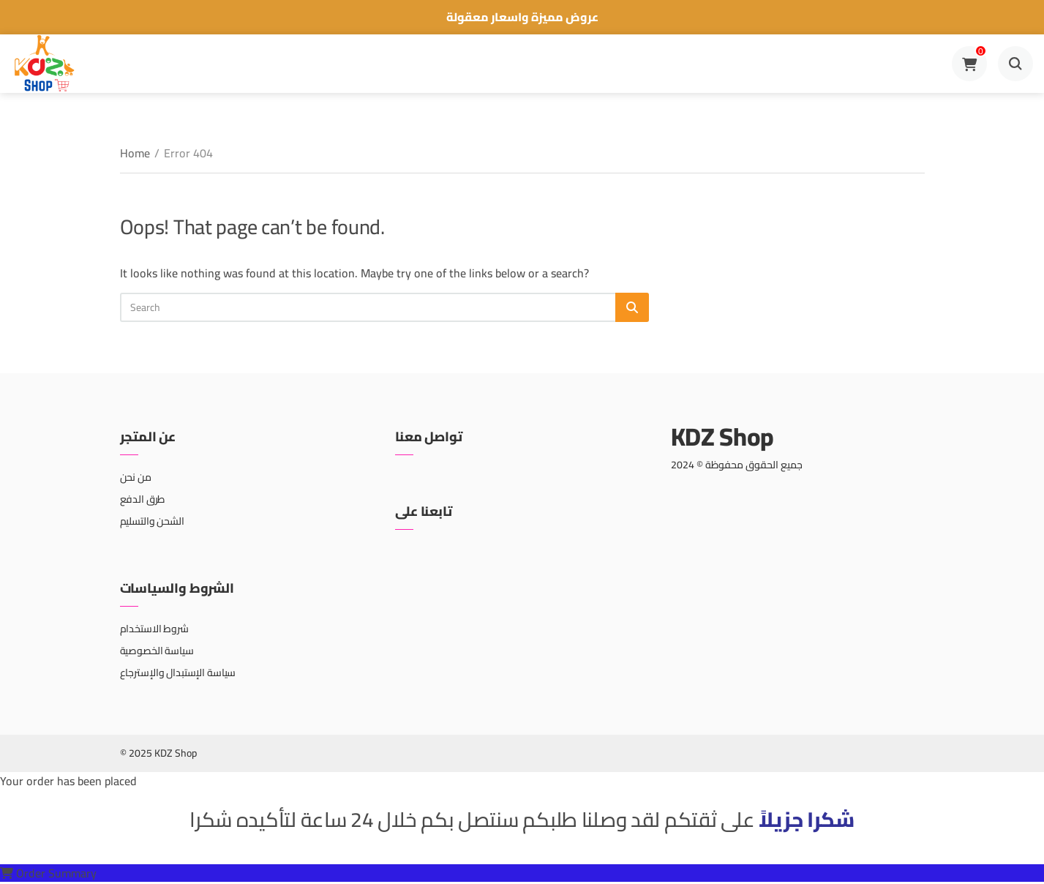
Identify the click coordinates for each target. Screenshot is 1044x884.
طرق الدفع (142, 499)
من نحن (135, 477)
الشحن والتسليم (152, 521)
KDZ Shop (722, 436)
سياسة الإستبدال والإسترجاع (178, 672)
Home (135, 153)
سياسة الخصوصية (157, 650)
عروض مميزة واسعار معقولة (522, 17)
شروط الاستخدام (154, 628)
